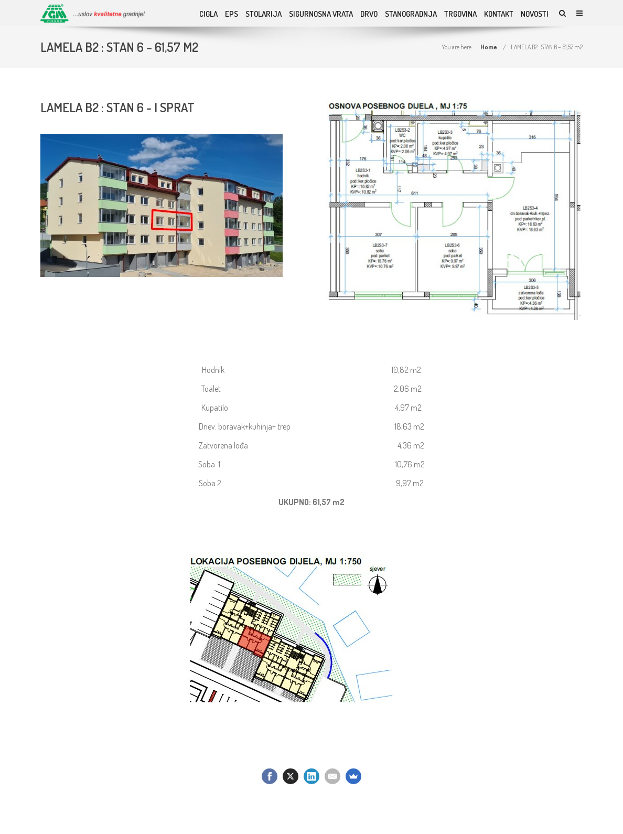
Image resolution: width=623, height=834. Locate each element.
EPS (231, 14)
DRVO (369, 14)
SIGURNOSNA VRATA (321, 14)
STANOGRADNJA (411, 14)
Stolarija (263, 14)
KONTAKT (498, 14)
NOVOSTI (535, 14)
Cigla (208, 14)
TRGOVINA (460, 14)
